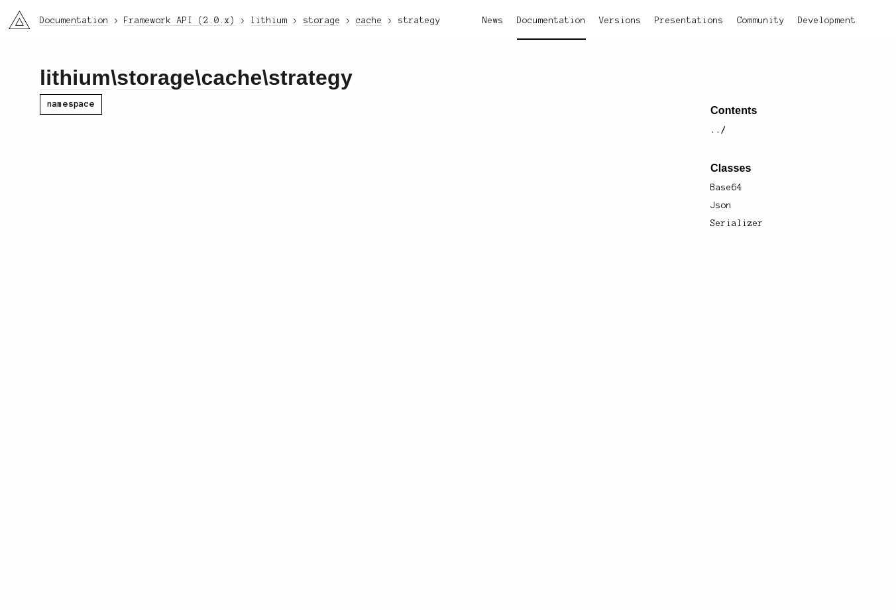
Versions (620, 20)
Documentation (551, 20)
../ (718, 130)
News (493, 20)
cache (231, 78)
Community (761, 20)
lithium (75, 78)
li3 (15, 16)
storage (156, 78)
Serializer (736, 223)
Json (721, 205)
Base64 (726, 187)
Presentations (689, 20)
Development (827, 20)
